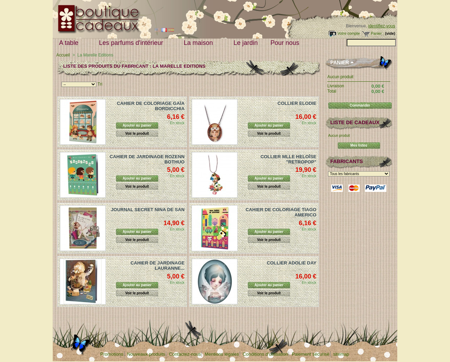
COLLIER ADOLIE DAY (291, 263)
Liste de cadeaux (354, 122)
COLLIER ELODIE (296, 103)
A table (70, 43)
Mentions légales (222, 354)
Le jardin (245, 42)
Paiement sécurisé (310, 354)
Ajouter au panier (137, 125)
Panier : (377, 33)
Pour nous (286, 43)
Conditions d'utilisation (265, 354)
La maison (200, 43)
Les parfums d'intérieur (133, 43)
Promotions (111, 354)
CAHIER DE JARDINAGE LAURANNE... (157, 265)
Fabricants (346, 161)
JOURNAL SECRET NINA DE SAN (148, 209)
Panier (339, 62)
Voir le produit (137, 133)
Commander (359, 105)
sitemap (341, 354)
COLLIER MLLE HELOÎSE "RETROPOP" (288, 159)
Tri (100, 84)
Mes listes (359, 145)
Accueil (63, 55)
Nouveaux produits (146, 354)
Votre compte (349, 33)
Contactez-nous (185, 354)
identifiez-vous (381, 26)
